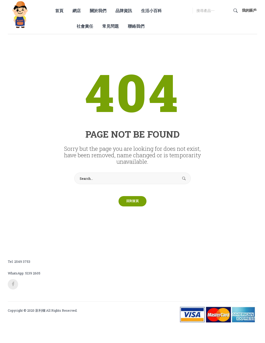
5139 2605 (32, 277)
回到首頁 (132, 204)
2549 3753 (22, 265)
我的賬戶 (249, 10)
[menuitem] (61, 10)
